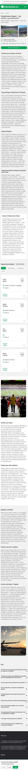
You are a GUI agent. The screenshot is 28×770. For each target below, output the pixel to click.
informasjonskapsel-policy (7, 763)
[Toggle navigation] (25, 7)
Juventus (23, 512)
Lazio (24, 520)
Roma (19, 520)
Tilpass (3, 767)
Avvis (9, 767)
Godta (15, 767)
